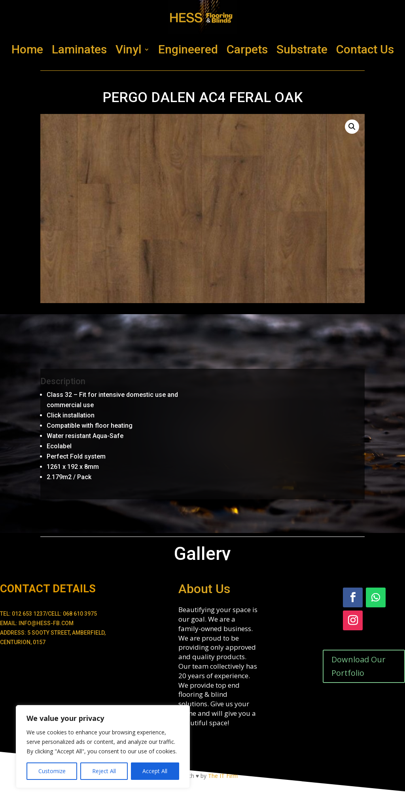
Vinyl (128, 49)
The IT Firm (223, 775)
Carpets (247, 49)
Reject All (104, 771)
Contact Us (365, 49)
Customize (52, 771)
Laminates (79, 49)
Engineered (188, 49)
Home (27, 49)
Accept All (154, 771)
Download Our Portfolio (358, 666)
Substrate (301, 49)
